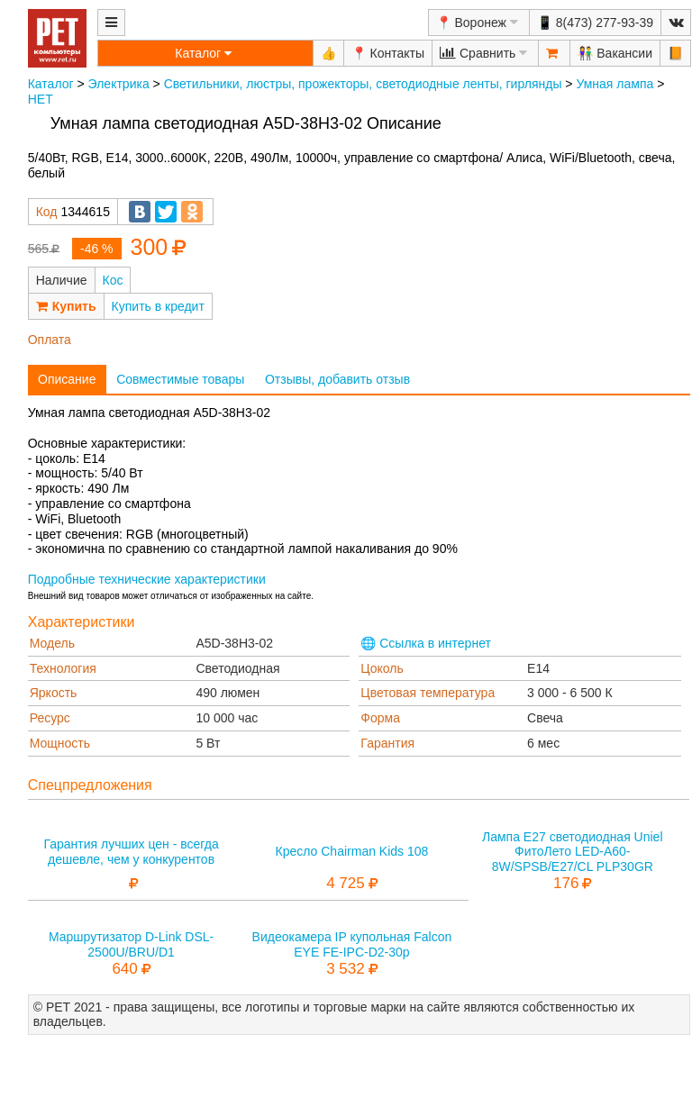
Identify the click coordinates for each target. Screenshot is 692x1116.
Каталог (51, 84)
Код (47, 211)
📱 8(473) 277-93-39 (595, 22)
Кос (113, 280)
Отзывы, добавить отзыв (337, 379)
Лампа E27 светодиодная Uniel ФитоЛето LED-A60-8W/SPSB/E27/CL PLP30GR (572, 852)
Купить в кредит (158, 306)
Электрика (119, 84)
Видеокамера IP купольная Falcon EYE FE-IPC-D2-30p (352, 944)
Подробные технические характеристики (147, 579)
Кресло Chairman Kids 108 (352, 851)
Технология (63, 668)
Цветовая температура (427, 692)
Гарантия (387, 743)
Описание (67, 379)
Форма (380, 718)
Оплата (49, 339)
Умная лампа (614, 84)
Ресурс (50, 718)
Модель (52, 643)
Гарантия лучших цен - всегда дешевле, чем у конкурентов (130, 851)
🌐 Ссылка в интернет (425, 643)
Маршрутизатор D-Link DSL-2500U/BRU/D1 (131, 944)
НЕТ (40, 99)
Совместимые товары (180, 379)
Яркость (53, 692)
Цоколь (381, 668)
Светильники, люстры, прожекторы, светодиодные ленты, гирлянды (363, 84)
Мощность (60, 743)
